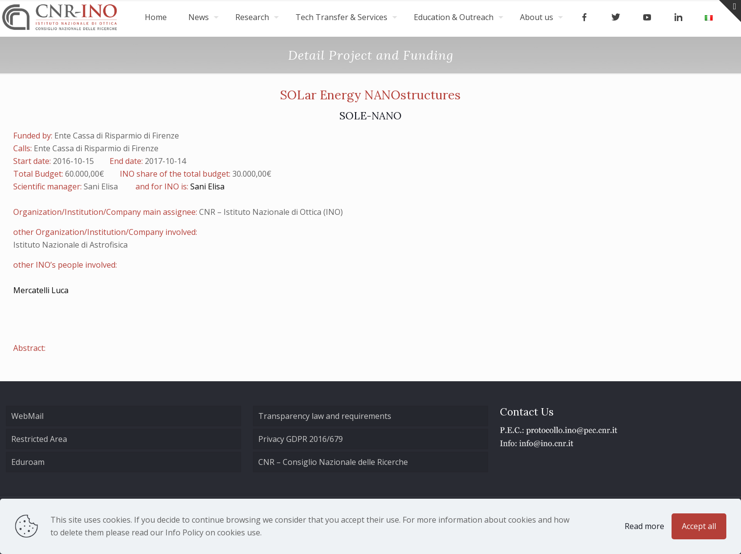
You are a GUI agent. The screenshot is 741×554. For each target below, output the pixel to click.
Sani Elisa (207, 186)
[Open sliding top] (730, 11)
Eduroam (28, 462)
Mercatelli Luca (40, 290)
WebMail (27, 416)
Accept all (699, 526)
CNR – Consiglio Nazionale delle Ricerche (333, 462)
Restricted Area (39, 439)
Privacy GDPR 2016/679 (300, 439)
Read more (644, 526)
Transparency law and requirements (324, 416)
